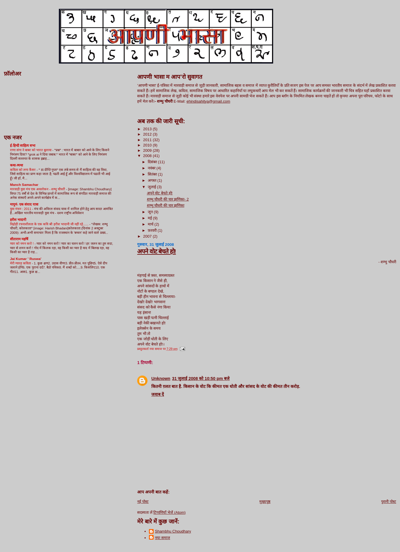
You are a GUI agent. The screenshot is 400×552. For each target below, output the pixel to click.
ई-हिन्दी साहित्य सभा (22, 145)
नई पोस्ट (143, 501)
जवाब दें (157, 394)
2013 (148, 129)
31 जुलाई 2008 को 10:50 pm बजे (201, 378)
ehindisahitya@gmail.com (208, 101)
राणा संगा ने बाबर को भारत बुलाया (31, 150)
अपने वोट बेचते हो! (159, 193)
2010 (148, 145)
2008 (148, 156)
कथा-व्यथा (16, 165)
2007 (148, 236)
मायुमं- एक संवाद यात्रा (24, 204)
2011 (148, 140)
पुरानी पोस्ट (388, 501)
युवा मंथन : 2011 (21, 209)
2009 (148, 150)
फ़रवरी (153, 230)
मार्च (151, 224)
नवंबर (152, 168)
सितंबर (153, 174)
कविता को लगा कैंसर (23, 169)
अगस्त (152, 180)
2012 (148, 134)
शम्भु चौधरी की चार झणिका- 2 (168, 199)
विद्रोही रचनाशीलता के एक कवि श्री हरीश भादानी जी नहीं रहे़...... (49, 224)
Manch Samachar (24, 184)
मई (150, 218)
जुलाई (152, 187)
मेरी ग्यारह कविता (21, 263)
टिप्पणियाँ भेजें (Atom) (169, 512)
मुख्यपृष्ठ (264, 501)
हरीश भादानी (18, 219)
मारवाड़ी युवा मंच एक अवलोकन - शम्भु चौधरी (38, 189)
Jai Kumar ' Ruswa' (26, 259)
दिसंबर (153, 162)
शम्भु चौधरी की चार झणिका (165, 205)
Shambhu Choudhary (173, 531)
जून (151, 212)
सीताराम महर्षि (19, 239)
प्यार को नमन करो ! (22, 243)
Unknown (160, 378)
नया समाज (162, 538)
